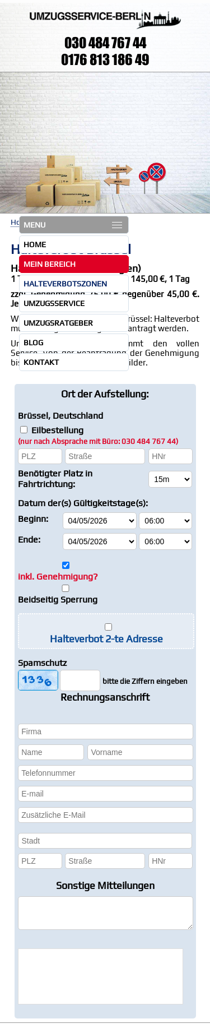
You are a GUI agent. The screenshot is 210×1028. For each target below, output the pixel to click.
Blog (33, 342)
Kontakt (41, 362)
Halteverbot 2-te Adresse (106, 639)
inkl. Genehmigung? (58, 576)
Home (35, 244)
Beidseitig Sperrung (57, 599)
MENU (73, 225)
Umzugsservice (54, 303)
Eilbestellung (98, 435)
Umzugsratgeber (58, 322)
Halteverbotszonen (65, 283)
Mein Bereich (50, 264)
